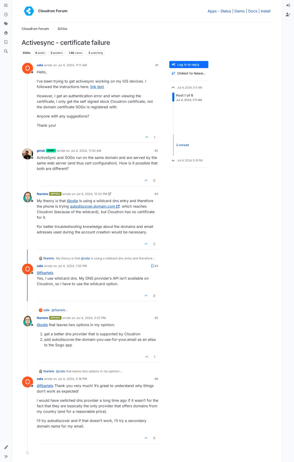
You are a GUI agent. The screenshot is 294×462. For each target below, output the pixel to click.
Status (225, 11)
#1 (156, 65)
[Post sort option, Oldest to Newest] (188, 73)
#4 (156, 266)
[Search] (6, 51)
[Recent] (6, 14)
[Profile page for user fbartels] (27, 197)
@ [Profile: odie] (72, 200)
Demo (240, 11)
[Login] (288, 5)
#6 (156, 379)
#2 (156, 150)
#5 (156, 318)
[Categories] (6, 5)
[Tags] (6, 24)
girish (41, 150)
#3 (156, 194)
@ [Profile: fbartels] (45, 272)
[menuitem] (288, 5)
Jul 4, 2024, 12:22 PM (91, 194)
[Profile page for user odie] (27, 68)
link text (97, 86)
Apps (212, 11)
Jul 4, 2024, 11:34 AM (86, 150)
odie (40, 65)
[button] (6, 447)
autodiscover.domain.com (94, 206)
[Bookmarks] (6, 42)
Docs (252, 11)
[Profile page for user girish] (27, 153)
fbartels (42, 194)
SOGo (26, 53)
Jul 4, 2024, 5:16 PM (72, 379)
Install (266, 11)
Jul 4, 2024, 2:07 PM (91, 318)
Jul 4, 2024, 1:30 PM (72, 266)
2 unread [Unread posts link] (182, 145)
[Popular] (6, 33)
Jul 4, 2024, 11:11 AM (72, 65)
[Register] (288, 14)
